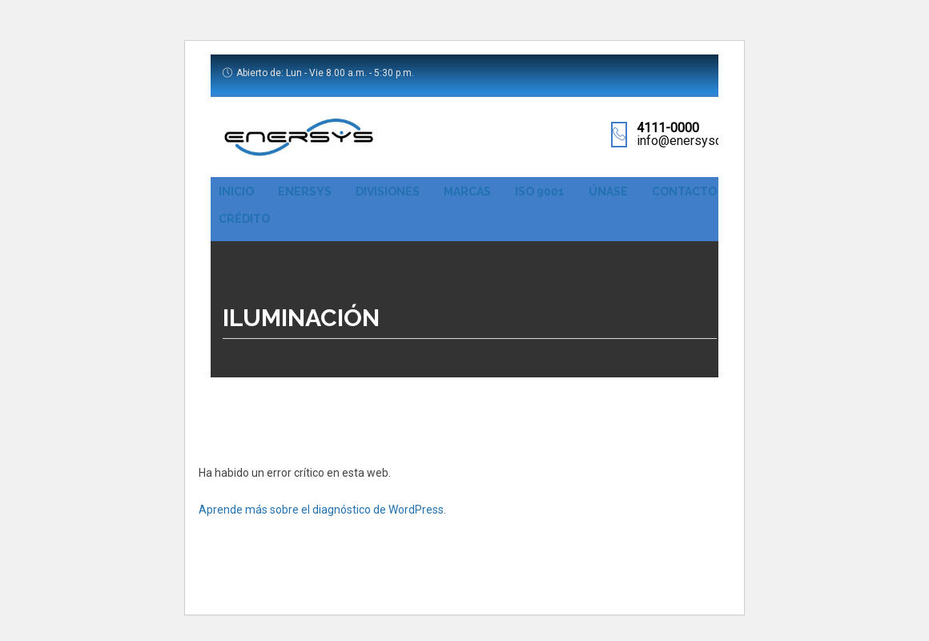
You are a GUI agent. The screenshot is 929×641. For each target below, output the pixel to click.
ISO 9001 (540, 191)
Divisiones (388, 191)
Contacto (684, 191)
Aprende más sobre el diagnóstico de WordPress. (322, 509)
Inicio (236, 191)
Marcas (467, 191)
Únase (608, 191)
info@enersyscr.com (694, 140)
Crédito (244, 218)
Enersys (305, 191)
